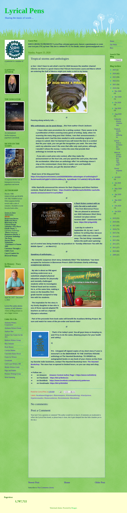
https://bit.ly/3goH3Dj (88, 222)
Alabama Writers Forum (13, 328)
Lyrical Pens (24, 11)
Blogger (74, 508)
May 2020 (118, 189)
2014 (114, 236)
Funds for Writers (11, 357)
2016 (114, 229)
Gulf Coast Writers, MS (13, 364)
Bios (111, 48)
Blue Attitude (9, 344)
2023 (114, 77)
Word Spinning (10, 377)
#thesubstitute (74, 398)
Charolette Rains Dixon (13, 354)
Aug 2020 (118, 114)
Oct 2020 (118, 102)
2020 (114, 88)
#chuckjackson (86, 395)
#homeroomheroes (50, 398)
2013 (114, 240)
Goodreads (8, 360)
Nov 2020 (118, 97)
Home (67, 482)
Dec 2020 (118, 91)
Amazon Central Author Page (61, 375)
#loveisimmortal (63, 398)
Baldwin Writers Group (13, 340)
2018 (114, 222)
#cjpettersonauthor (37, 398)
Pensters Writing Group (13, 374)
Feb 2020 (118, 206)
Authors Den (9, 331)
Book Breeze (9, 347)
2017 (114, 225)
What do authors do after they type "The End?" (117, 159)
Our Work (113, 45)
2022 (114, 81)
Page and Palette (10, 370)
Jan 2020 (118, 211)
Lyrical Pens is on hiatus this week (118, 145)
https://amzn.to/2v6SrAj (86, 375)
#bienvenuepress (59, 395)
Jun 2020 (118, 183)
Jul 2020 (117, 177)
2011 (114, 247)
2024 (114, 73)
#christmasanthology (73, 395)
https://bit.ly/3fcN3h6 (59, 383)
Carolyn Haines (10, 350)
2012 (114, 244)
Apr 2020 (118, 194)
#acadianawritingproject (44, 395)
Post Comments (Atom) (46, 488)
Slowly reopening (118, 171)
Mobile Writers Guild (12, 367)
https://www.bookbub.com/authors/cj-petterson (70, 380)
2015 (114, 233)
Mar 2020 (118, 200)
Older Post (100, 482)
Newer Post (33, 482)
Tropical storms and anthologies (118, 133)
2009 (114, 255)
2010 (114, 251)
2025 (114, 70)
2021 (114, 84)
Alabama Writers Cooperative (10, 324)
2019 (114, 218)
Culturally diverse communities (118, 122)
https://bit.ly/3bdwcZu (59, 378)
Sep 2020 (118, 108)
